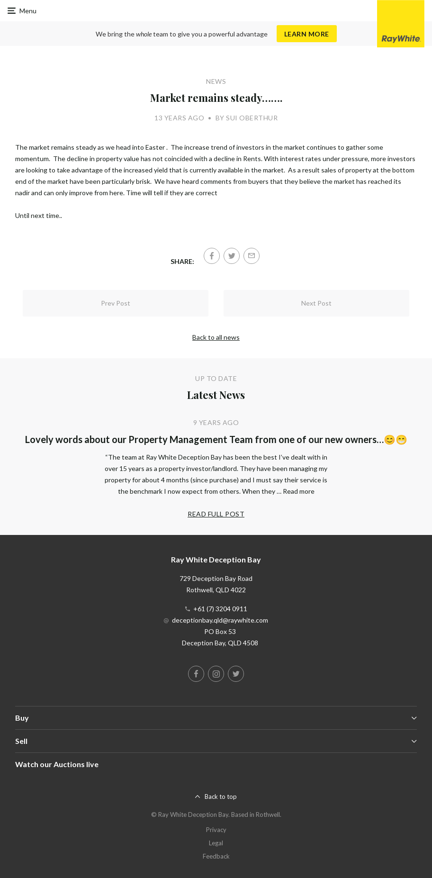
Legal (216, 843)
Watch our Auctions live (57, 764)
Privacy (216, 829)
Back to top (221, 796)
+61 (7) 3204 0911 (220, 609)
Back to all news (216, 337)
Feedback (216, 856)
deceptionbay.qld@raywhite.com (220, 620)
